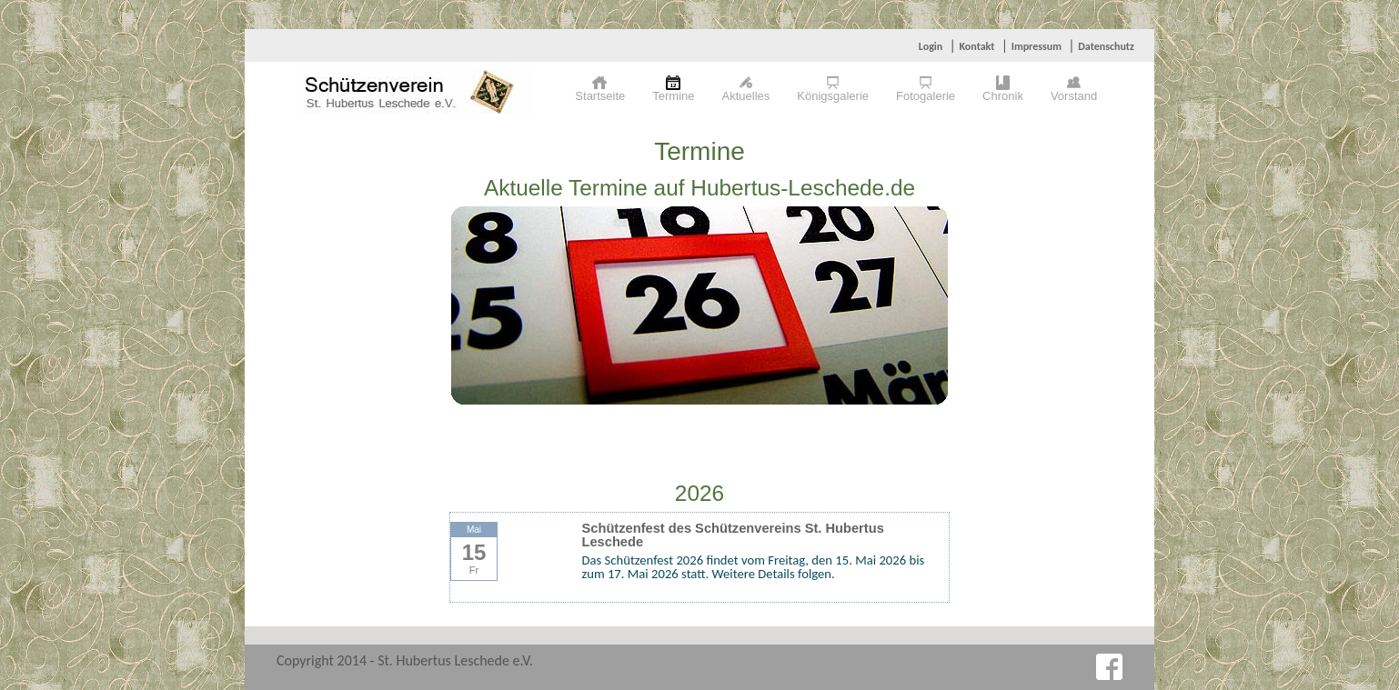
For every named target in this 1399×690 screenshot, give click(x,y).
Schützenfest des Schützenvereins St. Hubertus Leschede (733, 535)
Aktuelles (746, 96)
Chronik (1002, 96)
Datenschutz (1106, 46)
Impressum (1037, 46)
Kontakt (976, 46)
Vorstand (1074, 96)
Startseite (600, 96)
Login (930, 46)
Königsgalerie (833, 96)
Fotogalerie (925, 96)
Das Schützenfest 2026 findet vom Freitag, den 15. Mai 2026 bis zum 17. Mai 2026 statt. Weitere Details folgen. (753, 567)
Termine (673, 96)
